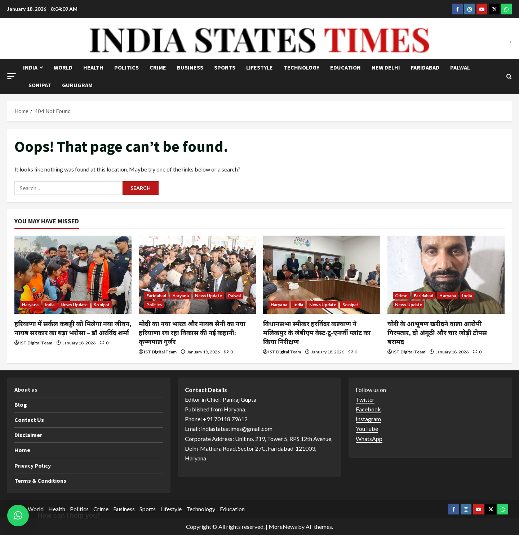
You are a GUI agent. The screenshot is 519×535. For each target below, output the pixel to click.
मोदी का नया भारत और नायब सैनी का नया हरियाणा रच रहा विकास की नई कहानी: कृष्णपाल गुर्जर (192, 333)
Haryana (30, 304)
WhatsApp (369, 438)
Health (93, 67)
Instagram (368, 418)
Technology (301, 67)
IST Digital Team (35, 342)
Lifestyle (259, 67)
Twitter (365, 399)
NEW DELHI (386, 67)
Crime (158, 67)
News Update (74, 304)
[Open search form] (509, 77)
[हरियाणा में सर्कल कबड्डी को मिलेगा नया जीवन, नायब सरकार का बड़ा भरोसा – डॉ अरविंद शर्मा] (73, 275)
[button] (11, 76)
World (63, 67)
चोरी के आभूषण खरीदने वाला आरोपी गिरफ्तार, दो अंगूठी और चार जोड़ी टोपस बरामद (437, 333)
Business (190, 67)
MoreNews (283, 526)
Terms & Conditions (40, 480)
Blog (20, 404)
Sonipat (39, 85)
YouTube (367, 428)
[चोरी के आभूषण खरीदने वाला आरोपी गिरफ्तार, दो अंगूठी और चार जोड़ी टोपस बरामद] (446, 275)
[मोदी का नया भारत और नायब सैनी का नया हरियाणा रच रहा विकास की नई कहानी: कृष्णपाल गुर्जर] (197, 275)
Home (22, 450)
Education (345, 67)
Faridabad (425, 67)
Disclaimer (28, 434)
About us (25, 389)
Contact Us (29, 419)
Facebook (368, 409)
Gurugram (77, 85)
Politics (126, 67)
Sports (224, 67)
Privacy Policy (32, 465)
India (30, 67)
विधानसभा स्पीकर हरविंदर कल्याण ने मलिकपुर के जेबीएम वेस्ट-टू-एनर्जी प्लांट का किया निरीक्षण (317, 333)
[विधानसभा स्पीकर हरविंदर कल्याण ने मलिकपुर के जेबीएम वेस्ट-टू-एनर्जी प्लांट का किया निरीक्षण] (321, 275)
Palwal (460, 67)
